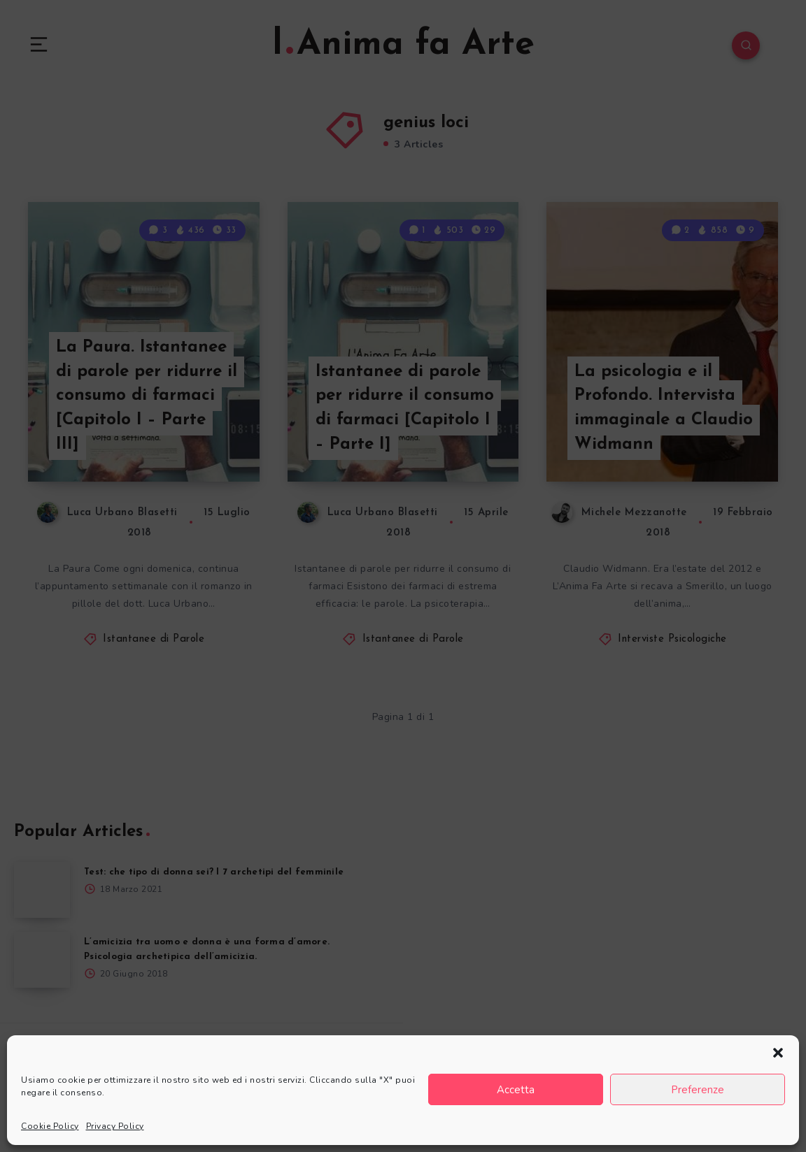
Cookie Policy (50, 1126)
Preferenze (697, 1090)
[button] (778, 1053)
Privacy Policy (115, 1126)
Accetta (516, 1090)
